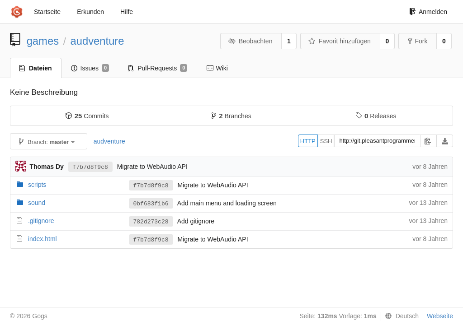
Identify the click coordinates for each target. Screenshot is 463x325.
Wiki (216, 68)
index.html (42, 238)
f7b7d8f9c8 (90, 167)
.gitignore (41, 220)
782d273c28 (151, 221)
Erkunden (90, 11)
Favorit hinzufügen (339, 41)
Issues (90, 68)
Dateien (35, 68)
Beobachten (250, 41)
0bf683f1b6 (151, 203)
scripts (37, 184)
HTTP (308, 141)
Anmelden (428, 11)
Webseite (440, 316)
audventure (97, 41)
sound (36, 202)
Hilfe (126, 11)
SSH (326, 141)
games (43, 41)
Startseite (47, 11)
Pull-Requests (157, 68)
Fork (417, 41)
